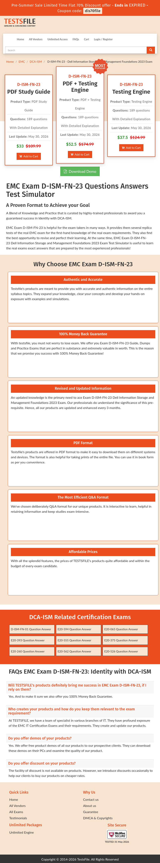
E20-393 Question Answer (28, 640)
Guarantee (90, 812)
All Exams (16, 812)
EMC (22, 61)
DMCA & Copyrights (98, 818)
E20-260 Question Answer (28, 651)
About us (89, 806)
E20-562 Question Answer (74, 651)
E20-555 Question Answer (74, 640)
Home (20, 39)
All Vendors (35, 39)
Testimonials (18, 818)
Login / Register (103, 39)
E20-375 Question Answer (121, 640)
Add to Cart (28, 156)
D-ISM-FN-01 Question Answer (31, 629)
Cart (86, 39)
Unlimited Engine (21, 832)
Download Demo (80, 171)
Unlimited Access (57, 39)
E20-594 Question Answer (74, 629)
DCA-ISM (36, 61)
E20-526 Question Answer (121, 651)
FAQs (76, 39)
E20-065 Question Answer (121, 629)
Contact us (90, 799)
